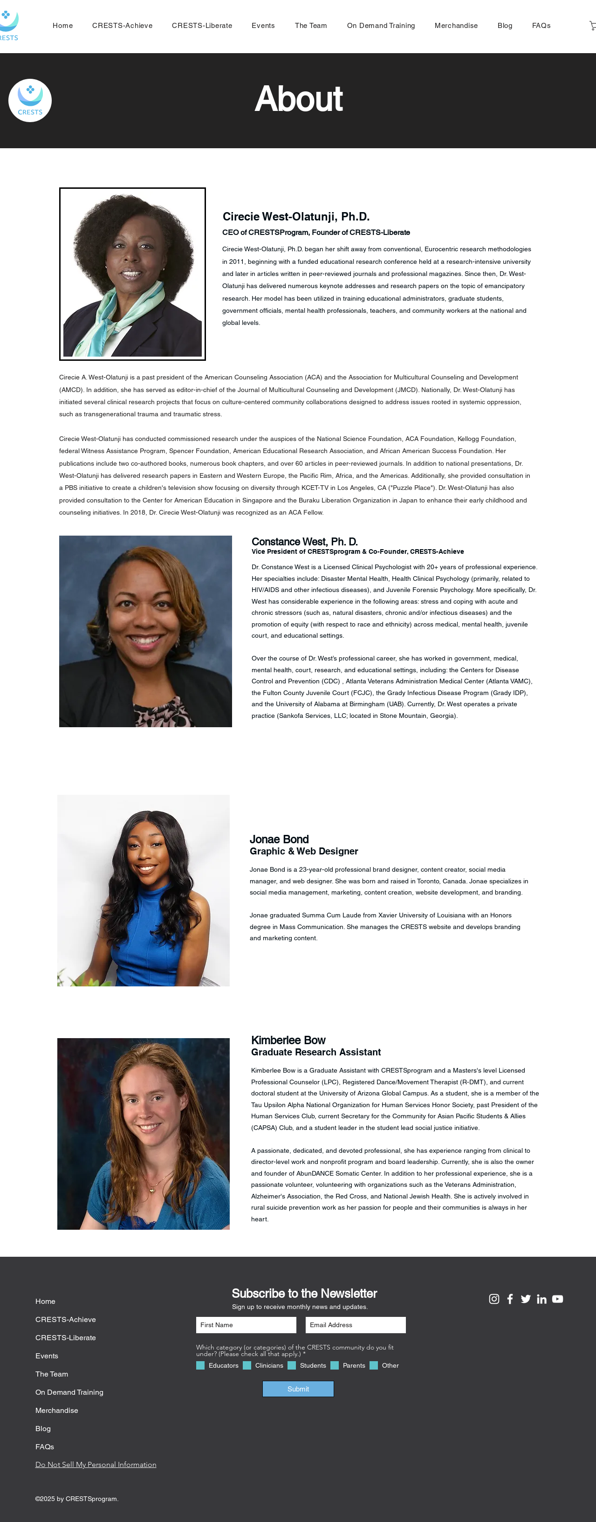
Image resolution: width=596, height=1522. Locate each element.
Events (46, 1355)
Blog (43, 1428)
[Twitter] (526, 1299)
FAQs (44, 1446)
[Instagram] (494, 1299)
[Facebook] (510, 1299)
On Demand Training (69, 1392)
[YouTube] (557, 1299)
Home (45, 1301)
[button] (456, 25)
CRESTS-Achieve (65, 1319)
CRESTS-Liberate (65, 1337)
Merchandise (56, 1410)
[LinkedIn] (541, 1299)
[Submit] (298, 1389)
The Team (51, 1374)
